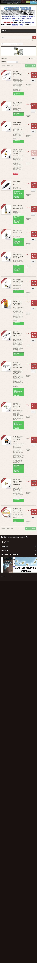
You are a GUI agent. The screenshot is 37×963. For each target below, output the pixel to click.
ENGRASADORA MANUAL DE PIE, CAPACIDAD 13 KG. (18, 207)
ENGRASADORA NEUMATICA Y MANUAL (17, 103)
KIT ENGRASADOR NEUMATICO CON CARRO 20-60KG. (18, 281)
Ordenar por (3, 61)
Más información (33, 2)
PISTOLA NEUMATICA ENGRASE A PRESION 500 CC (17, 405)
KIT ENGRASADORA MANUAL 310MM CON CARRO (18, 255)
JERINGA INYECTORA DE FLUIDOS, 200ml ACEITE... (17, 74)
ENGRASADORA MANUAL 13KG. (17, 231)
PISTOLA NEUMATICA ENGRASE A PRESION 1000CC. (18, 365)
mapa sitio (33, 40)
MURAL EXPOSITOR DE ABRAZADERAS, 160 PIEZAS (17, 302)
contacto (28, 40)
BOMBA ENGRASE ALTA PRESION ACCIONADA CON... (18, 438)
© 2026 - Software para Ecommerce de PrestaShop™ (12, 576)
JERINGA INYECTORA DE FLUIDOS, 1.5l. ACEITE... (17, 334)
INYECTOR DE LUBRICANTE (17, 123)
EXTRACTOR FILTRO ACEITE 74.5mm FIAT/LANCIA (17, 482)
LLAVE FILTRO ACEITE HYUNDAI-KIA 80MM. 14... (18, 510)
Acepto (27, 2)
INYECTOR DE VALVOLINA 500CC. (17, 183)
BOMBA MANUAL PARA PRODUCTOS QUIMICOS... (18, 151)
